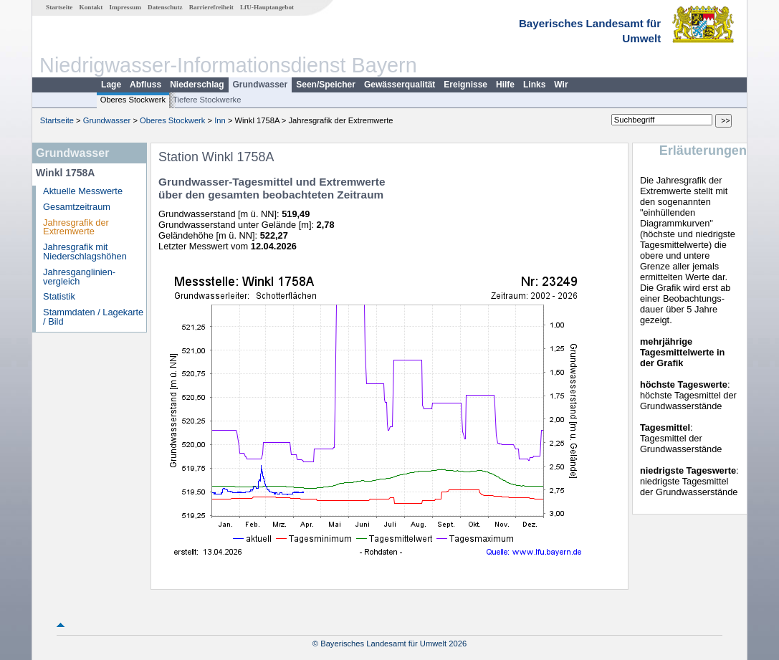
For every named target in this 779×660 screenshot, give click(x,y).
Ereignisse (465, 85)
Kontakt (91, 7)
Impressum (125, 7)
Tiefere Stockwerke (207, 99)
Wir (561, 85)
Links (534, 85)
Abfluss (145, 85)
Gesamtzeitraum (76, 206)
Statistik (59, 296)
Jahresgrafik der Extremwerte (76, 227)
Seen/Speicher (325, 85)
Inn (220, 120)
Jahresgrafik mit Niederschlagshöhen (85, 251)
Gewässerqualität (399, 85)
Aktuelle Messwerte (83, 191)
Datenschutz (165, 7)
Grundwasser (260, 85)
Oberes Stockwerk (133, 99)
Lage (111, 85)
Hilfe (505, 85)
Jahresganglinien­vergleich (79, 277)
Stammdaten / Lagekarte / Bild (93, 317)
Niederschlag (197, 85)
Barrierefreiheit (211, 7)
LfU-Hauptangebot (267, 7)
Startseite (59, 7)
